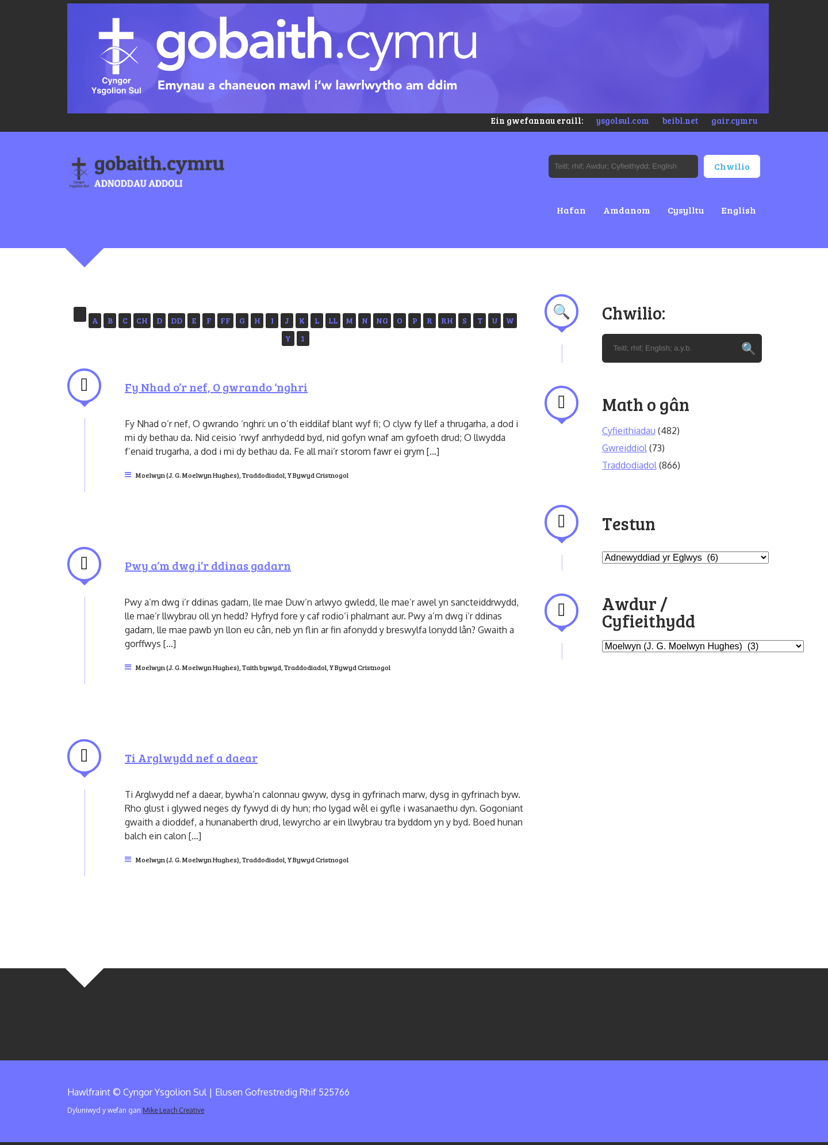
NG (382, 320)
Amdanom (626, 210)
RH (447, 320)
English (738, 210)
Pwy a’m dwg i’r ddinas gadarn (208, 565)
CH (142, 320)
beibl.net (680, 120)
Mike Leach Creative (173, 1110)
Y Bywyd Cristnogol (318, 475)
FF (225, 320)
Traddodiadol (263, 475)
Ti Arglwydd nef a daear (191, 758)
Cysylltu (686, 210)
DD (176, 320)
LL (333, 320)
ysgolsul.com (622, 120)
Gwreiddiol (624, 448)
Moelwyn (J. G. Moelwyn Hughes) (187, 475)
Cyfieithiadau (629, 430)
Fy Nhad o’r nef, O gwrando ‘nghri (216, 387)
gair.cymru (734, 120)
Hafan (571, 210)
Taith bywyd (261, 667)
